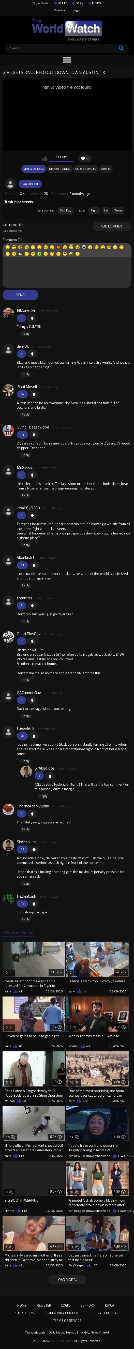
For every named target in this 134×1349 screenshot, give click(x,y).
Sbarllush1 (25, 557)
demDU (23, 346)
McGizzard (26, 467)
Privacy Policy (104, 1312)
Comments (13, 224)
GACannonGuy (29, 692)
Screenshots (85, 168)
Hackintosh (26, 896)
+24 (120, 1156)
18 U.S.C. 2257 (25, 1312)
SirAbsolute (44, 768)
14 (74, 1082)
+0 (20, 1046)
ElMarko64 (26, 310)
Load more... (67, 1279)
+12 (85, 1101)
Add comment (112, 226)
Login (76, 10)
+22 (95, 1265)
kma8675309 (28, 508)
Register (59, 10)
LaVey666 (25, 728)
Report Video (59, 168)
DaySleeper (30, 183)
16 (10, 1137)
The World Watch (61, 1341)
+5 (20, 1265)
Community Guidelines (64, 1312)
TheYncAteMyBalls (33, 806)
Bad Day (65, 210)
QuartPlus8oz (29, 634)
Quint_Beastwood (33, 427)
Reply (25, 333)
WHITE (62, 3)
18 (74, 1191)
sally (8, 991)
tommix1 (24, 598)
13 (74, 1246)
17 (74, 1137)
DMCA (109, 1305)
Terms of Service (67, 1320)
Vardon (74, 1046)
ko (106, 210)
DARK (79, 3)
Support (87, 1305)
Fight (94, 210)
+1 (32, 318)
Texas (118, 210)
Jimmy (9, 1211)
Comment (10, 240)
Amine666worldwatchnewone (89, 1156)
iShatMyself (27, 387)
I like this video (45, 158)
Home (21, 1305)
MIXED (96, 3)
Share (106, 168)
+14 (120, 1211)
